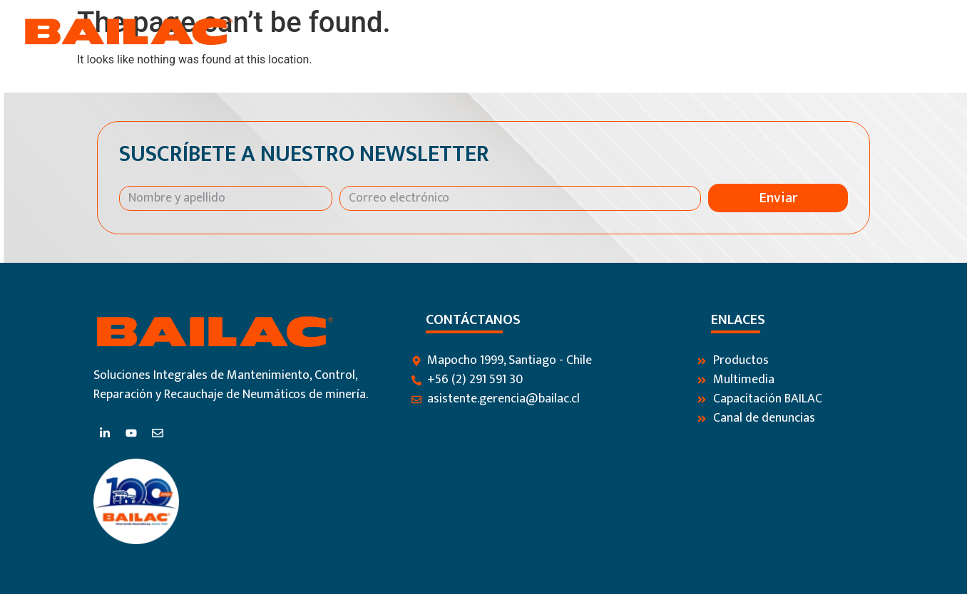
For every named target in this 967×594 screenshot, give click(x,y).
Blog (802, 31)
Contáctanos (873, 31)
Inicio (458, 32)
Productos (638, 32)
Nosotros (540, 32)
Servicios (734, 32)
